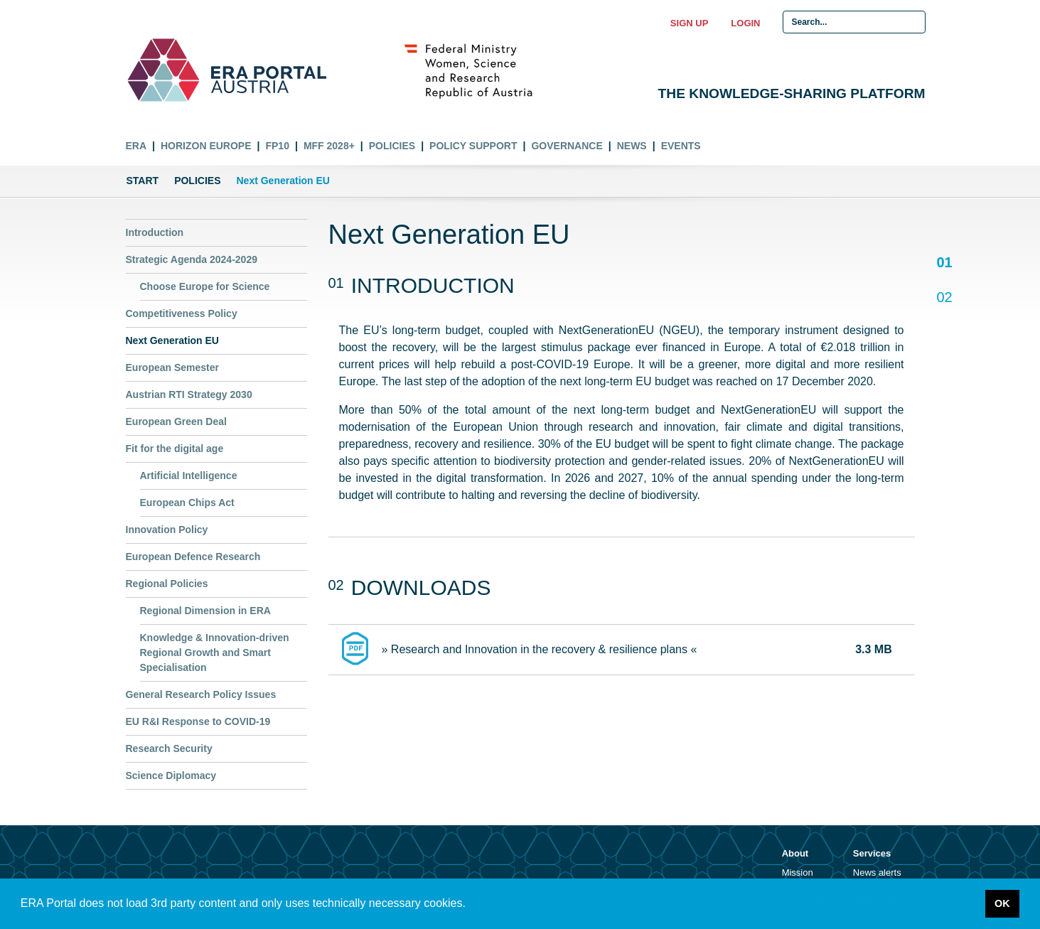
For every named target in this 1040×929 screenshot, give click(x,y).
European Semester (173, 367)
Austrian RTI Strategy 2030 (189, 394)
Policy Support (473, 145)
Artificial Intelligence (188, 475)
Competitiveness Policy (181, 313)
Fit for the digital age (175, 448)
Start (143, 180)
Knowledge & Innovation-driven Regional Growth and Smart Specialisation (214, 652)
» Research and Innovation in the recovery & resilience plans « (539, 649)
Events (681, 145)
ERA (136, 145)
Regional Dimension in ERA (205, 610)
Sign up (689, 23)
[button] (470, 905)
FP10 (277, 145)
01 (944, 263)
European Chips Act (187, 502)
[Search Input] (854, 22)
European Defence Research (193, 556)
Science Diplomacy (171, 775)
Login (745, 23)
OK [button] (1002, 903)
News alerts (877, 872)
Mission (797, 872)
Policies (392, 145)
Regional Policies (167, 583)
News (632, 145)
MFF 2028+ (329, 145)
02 (944, 296)
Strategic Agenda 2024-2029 (191, 259)
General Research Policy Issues (201, 694)
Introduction (155, 232)
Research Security (169, 748)
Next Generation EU (172, 340)
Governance (566, 145)
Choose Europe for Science (205, 286)
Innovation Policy (167, 529)
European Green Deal (176, 421)
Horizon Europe (206, 145)
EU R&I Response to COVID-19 (198, 721)
